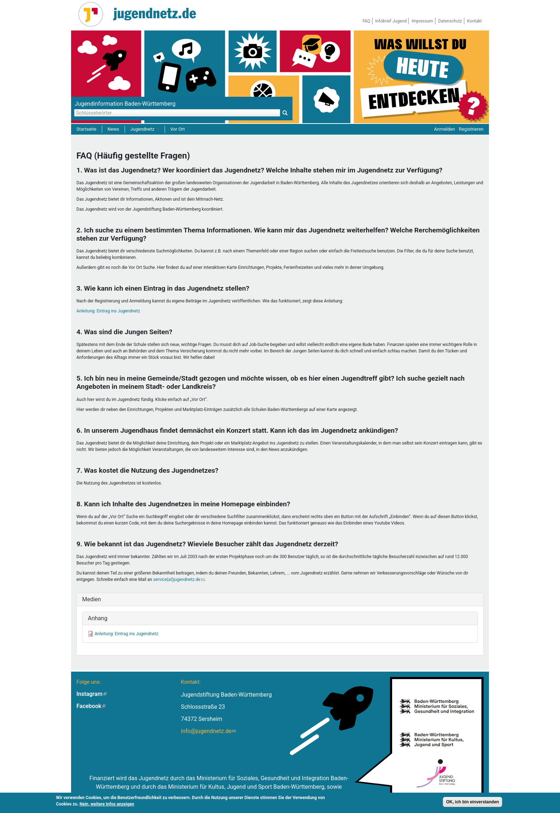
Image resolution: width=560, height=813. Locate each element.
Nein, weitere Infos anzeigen (107, 804)
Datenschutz (450, 21)
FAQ (366, 21)
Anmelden (444, 129)
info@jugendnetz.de (208, 731)
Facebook (91, 706)
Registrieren (471, 129)
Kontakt (474, 21)
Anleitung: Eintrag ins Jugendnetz (108, 310)
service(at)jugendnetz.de (179, 579)
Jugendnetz (144, 129)
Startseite (86, 129)
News (113, 129)
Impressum (422, 21)
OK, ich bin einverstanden (472, 802)
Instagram (91, 694)
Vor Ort (177, 129)
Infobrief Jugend (391, 21)
